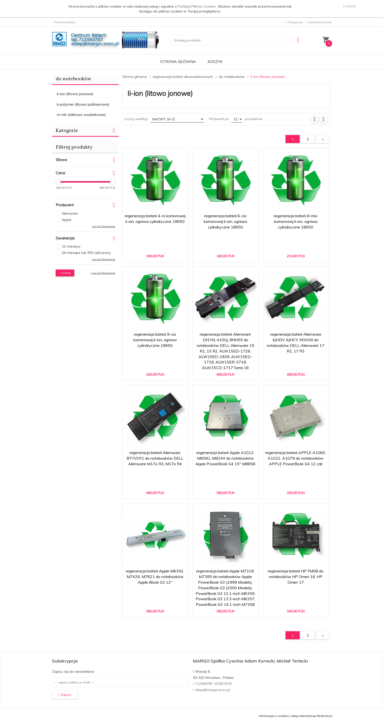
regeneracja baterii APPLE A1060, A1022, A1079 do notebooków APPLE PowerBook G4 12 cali (295, 458)
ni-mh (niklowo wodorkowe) (81, 114)
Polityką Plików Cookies (197, 6)
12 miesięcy (71, 246)
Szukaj (65, 273)
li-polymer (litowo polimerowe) (83, 104)
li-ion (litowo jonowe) (75, 93)
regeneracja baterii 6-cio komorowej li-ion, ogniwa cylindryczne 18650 (225, 221)
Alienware (70, 213)
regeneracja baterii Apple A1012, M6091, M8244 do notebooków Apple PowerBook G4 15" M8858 (225, 458)
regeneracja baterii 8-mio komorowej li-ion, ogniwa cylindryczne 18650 (295, 221)
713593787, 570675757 (212, 684)
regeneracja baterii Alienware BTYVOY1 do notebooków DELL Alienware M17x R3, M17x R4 (155, 458)
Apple (66, 219)
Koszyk (215, 61)
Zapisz (64, 695)
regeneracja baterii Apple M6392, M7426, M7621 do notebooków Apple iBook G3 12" (155, 577)
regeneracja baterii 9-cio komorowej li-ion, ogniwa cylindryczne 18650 (155, 340)
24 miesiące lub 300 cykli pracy (86, 252)
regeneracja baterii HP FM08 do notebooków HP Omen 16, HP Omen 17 (295, 577)
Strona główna (178, 61)
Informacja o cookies (274, 716)
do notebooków (73, 78)
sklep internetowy (303, 716)
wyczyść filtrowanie (103, 226)
